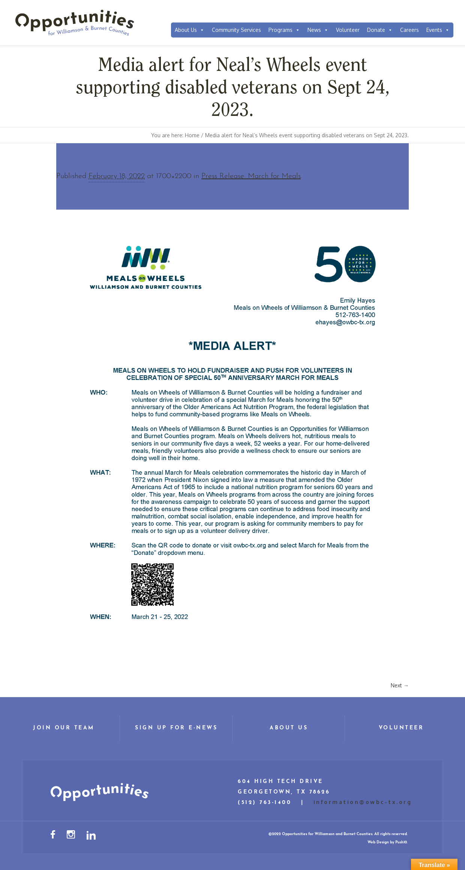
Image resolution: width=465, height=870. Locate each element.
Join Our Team (63, 728)
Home (192, 135)
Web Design (378, 842)
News (318, 30)
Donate (380, 30)
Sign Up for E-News (176, 728)
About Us (189, 30)
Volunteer (348, 30)
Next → (400, 685)
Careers (409, 30)
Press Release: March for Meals (251, 176)
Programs (284, 30)
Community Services (236, 30)
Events (438, 30)
